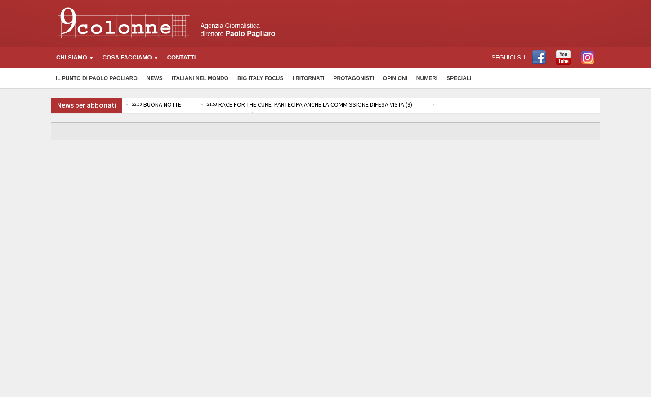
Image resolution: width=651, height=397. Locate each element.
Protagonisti (353, 78)
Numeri (426, 78)
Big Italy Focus (260, 78)
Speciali (458, 78)
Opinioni (395, 78)
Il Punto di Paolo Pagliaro (97, 78)
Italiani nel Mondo (200, 78)
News (155, 78)
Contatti (181, 57)
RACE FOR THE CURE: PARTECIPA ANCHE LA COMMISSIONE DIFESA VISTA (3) (309, 104)
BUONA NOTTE (156, 104)
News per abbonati (86, 104)
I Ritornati (308, 78)
